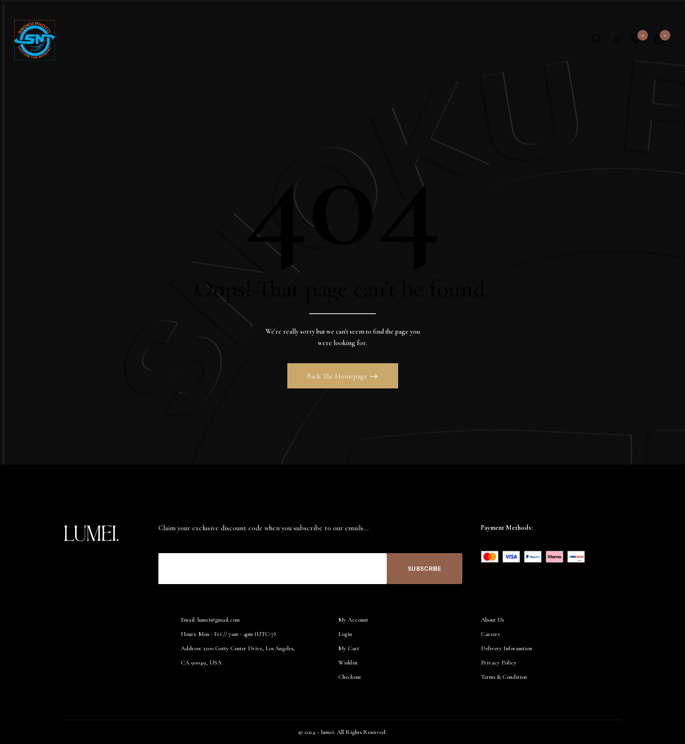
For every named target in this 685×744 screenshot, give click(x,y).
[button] (659, 40)
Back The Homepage (338, 376)
